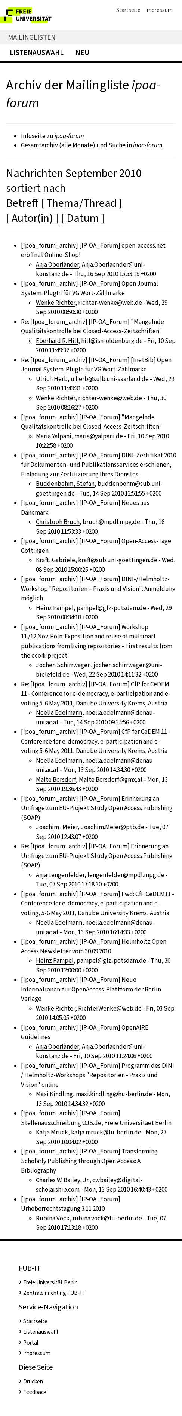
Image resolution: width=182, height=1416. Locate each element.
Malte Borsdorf (56, 779)
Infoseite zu (52, 136)
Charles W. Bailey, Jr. (62, 1180)
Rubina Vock (53, 1218)
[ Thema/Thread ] (81, 203)
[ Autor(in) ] (32, 218)
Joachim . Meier (57, 827)
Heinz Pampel (55, 608)
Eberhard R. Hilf (57, 341)
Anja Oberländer (57, 264)
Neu (82, 52)
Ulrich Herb (52, 379)
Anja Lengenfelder (60, 875)
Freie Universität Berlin (50, 1282)
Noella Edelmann (59, 712)
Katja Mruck (52, 1132)
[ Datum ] (83, 218)
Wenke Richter (55, 302)
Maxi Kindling (54, 1094)
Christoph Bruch (58, 522)
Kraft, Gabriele (55, 560)
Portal (30, 1342)
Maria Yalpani (53, 436)
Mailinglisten (32, 37)
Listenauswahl (37, 52)
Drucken (33, 1381)
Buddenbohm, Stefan (65, 483)
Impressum (159, 10)
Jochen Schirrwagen (63, 665)
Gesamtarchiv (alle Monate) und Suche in (92, 145)
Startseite (128, 10)
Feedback (34, 1392)
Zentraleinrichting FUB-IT (54, 1293)
